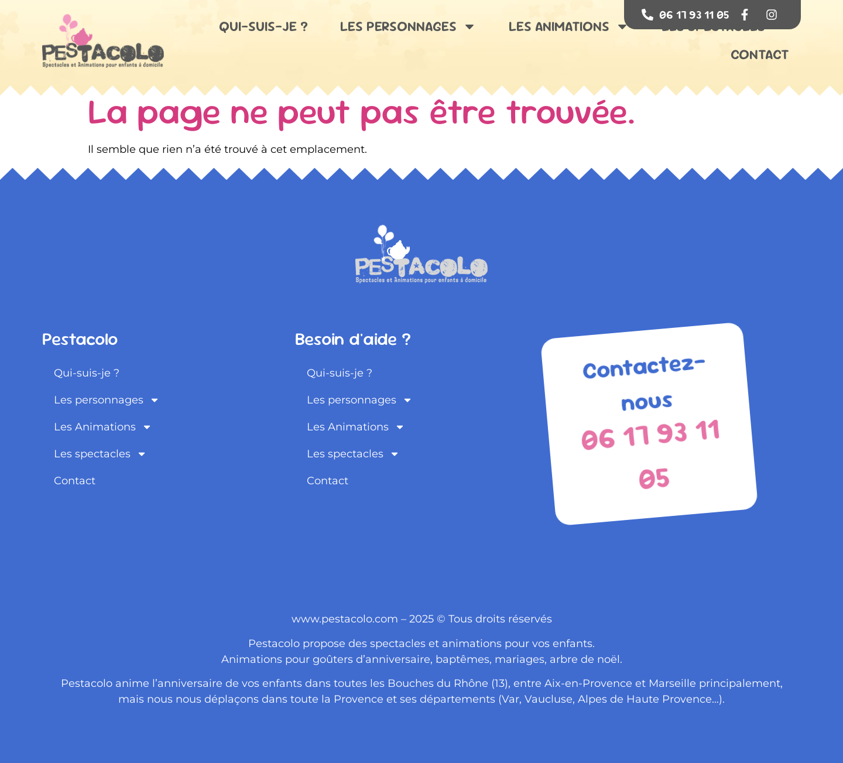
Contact (760, 54)
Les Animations (569, 26)
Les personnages (408, 26)
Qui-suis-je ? (263, 26)
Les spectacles (723, 26)
